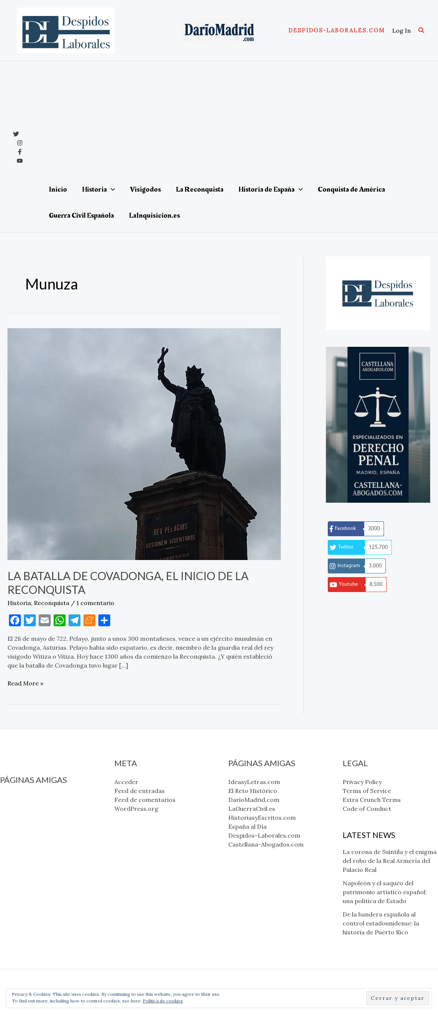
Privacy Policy (362, 782)
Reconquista (51, 603)
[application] (111, 189)
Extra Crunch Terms (372, 799)
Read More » (25, 683)
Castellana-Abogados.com (37, 861)
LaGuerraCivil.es (23, 825)
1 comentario (95, 603)
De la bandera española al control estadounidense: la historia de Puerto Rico (381, 923)
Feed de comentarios (144, 799)
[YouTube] (20, 161)
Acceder (126, 782)
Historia (19, 603)
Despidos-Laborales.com (36, 852)
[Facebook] (20, 152)
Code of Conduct (367, 808)
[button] (336, 30)
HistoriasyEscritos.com (33, 834)
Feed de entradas (139, 790)
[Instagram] (20, 143)
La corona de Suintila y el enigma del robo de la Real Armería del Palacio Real (390, 860)
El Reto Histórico (24, 807)
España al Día (19, 843)
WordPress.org (136, 808)
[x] (16, 134)
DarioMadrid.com (25, 816)
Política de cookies (163, 1001)
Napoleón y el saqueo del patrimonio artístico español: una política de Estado (385, 892)
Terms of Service (367, 790)
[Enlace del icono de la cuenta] (401, 30)
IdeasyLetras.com (26, 798)
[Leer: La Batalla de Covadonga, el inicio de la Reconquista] (144, 443)
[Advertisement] (229, 120)
